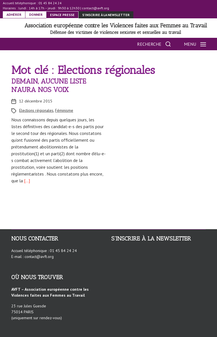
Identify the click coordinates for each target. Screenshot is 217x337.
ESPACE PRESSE (62, 15)
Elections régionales (36, 110)
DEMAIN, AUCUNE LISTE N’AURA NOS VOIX (48, 85)
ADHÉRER (13, 14)
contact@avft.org (95, 8)
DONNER (36, 14)
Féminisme (64, 110)
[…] (26, 180)
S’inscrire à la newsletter (106, 15)
